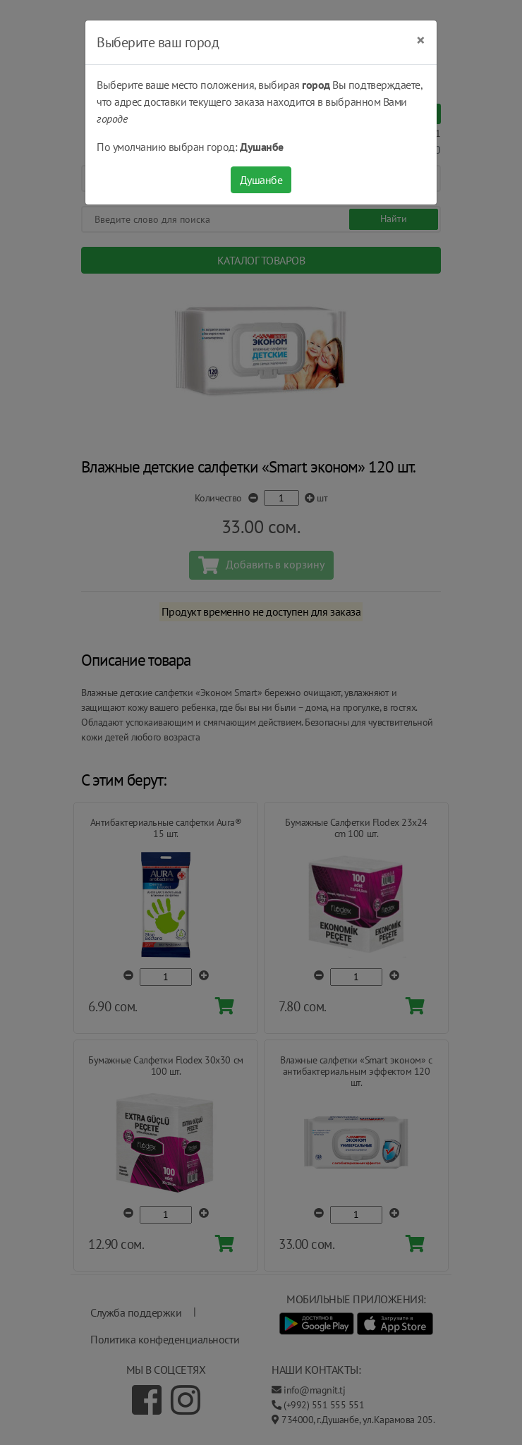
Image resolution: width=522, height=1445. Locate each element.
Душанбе (261, 180)
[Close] (421, 40)
